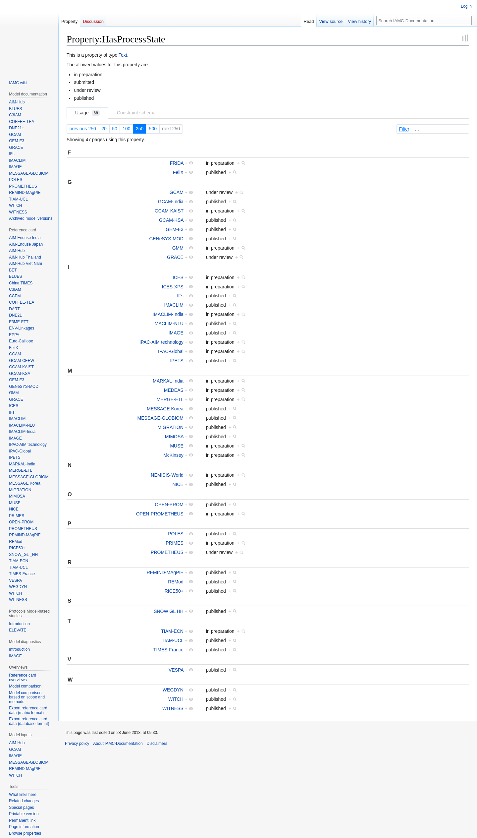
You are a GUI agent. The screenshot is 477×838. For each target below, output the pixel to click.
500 (153, 128)
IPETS (176, 360)
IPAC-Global (171, 351)
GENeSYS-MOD (166, 238)
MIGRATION (171, 427)
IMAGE (176, 332)
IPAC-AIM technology (161, 342)
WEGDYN (173, 689)
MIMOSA (174, 436)
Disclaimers (157, 743)
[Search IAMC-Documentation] (424, 20)
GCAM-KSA (171, 220)
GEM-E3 (175, 229)
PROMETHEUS (167, 552)
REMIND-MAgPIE (165, 572)
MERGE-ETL (170, 399)
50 (114, 128)
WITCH (176, 699)
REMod (176, 581)
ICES (178, 277)
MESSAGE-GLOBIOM (160, 418)
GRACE (175, 257)
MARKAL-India (168, 381)
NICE (177, 484)
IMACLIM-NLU (168, 323)
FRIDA (177, 163)
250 (139, 128)
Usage (87, 113)
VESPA (176, 670)
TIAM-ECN (172, 631)
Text (123, 55)
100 (126, 128)
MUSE (176, 446)
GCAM (177, 192)
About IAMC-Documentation (117, 743)
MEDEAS (174, 390)
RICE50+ (174, 591)
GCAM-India (171, 201)
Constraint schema (136, 112)
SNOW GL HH (169, 611)
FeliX (178, 172)
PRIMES (175, 543)
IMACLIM (174, 305)
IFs (180, 295)
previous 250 (83, 128)
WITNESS (173, 708)
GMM (178, 248)
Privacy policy (77, 743)
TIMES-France (168, 649)
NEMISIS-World (167, 475)
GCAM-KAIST (169, 210)
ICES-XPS (173, 286)
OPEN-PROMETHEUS (160, 513)
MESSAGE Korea (165, 408)
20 (104, 128)
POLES (176, 533)
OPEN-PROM (169, 504)
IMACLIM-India (168, 314)
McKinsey (173, 455)
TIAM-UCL (173, 640)
